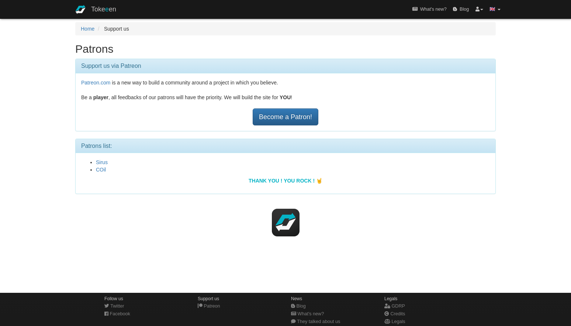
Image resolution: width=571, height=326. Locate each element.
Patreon (209, 306)
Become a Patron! (285, 117)
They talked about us (315, 321)
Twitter (114, 306)
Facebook (117, 313)
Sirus (102, 162)
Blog (461, 9)
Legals (394, 321)
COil (101, 170)
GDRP (394, 306)
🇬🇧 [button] (495, 9)
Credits (394, 313)
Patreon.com (95, 83)
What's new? (429, 9)
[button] (479, 9)
